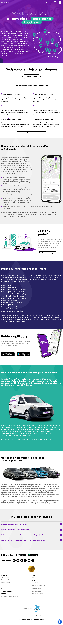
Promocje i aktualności (7, 580)
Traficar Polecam (6, 582)
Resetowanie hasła (37, 591)
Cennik (34, 575)
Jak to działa (5, 577)
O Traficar (4, 575)
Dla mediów (24, 615)
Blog (2, 589)
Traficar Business (6, 591)
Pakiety (34, 577)
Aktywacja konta (36, 589)
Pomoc (3, 593)
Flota (33, 580)
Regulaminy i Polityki (38, 593)
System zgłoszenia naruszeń (9, 596)
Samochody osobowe (38, 583)
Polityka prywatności (36, 615)
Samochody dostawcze (38, 585)
